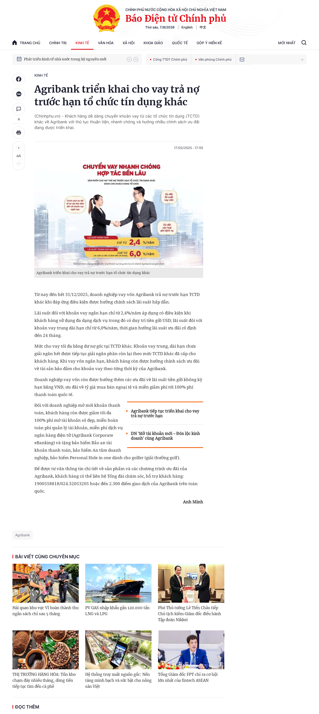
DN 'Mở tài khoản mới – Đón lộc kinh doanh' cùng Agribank (165, 436)
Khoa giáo (153, 43)
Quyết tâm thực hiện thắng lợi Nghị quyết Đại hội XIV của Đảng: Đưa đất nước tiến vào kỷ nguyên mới (73, 59)
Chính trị (58, 43)
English (187, 27)
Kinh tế (82, 43)
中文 (203, 27)
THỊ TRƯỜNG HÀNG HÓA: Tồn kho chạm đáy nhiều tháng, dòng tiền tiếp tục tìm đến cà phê (44, 680)
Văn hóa (106, 43)
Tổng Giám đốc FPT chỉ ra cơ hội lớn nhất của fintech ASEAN (188, 677)
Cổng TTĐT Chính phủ (168, 59)
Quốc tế (180, 43)
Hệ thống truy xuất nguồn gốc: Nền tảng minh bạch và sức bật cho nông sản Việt (118, 680)
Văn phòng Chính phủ (213, 59)
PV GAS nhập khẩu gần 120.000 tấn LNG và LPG (117, 610)
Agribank (22, 535)
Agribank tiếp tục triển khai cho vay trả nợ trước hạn (165, 413)
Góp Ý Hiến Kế (209, 43)
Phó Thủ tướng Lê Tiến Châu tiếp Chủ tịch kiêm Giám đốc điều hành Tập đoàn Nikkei (189, 613)
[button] (129, 59)
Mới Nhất (287, 43)
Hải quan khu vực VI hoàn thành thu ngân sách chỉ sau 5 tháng (45, 610)
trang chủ (26, 42)
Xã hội (129, 43)
